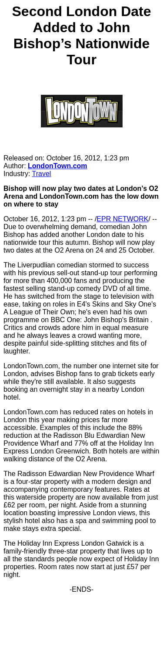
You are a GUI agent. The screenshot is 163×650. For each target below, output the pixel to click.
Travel (41, 173)
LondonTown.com (57, 166)
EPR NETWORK (122, 219)
